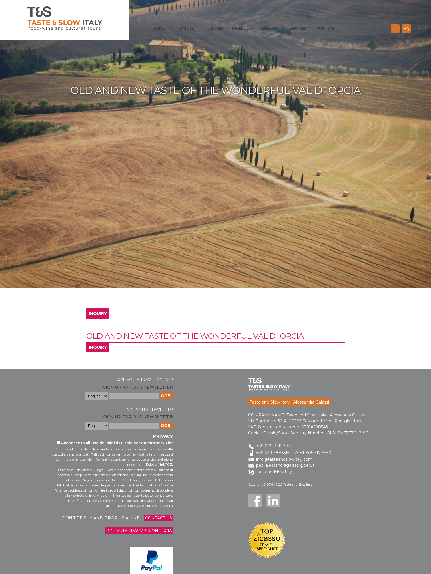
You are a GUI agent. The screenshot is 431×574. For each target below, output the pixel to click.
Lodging (270, 28)
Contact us (158, 518)
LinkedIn (273, 500)
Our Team (326, 28)
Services (298, 28)
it (395, 28)
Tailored (215, 28)
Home (159, 28)
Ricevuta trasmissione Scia (139, 530)
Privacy (163, 436)
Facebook (255, 500)
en (406, 28)
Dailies (187, 28)
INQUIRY (98, 313)
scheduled (242, 28)
